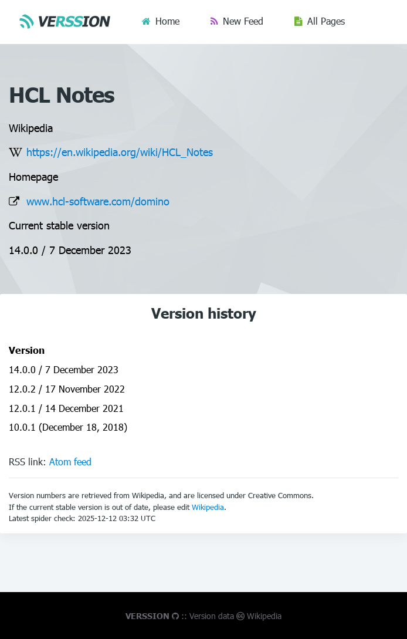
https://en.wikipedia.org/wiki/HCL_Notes (119, 151)
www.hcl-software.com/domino (97, 201)
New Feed (243, 21)
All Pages (326, 21)
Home (167, 21)
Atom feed (70, 461)
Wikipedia (208, 507)
